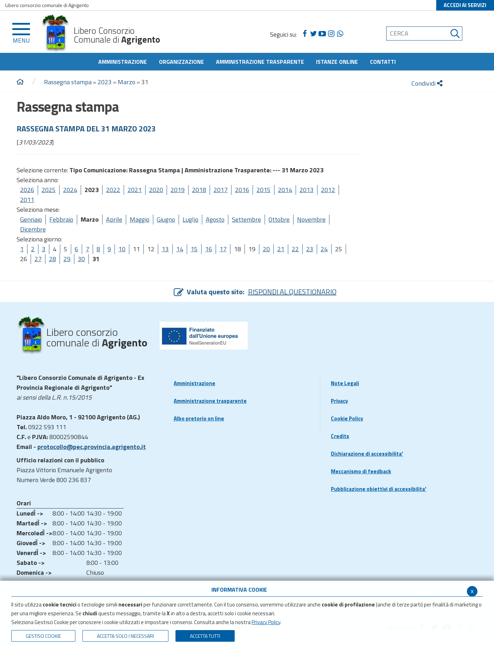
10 (121, 249)
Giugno (166, 219)
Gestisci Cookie (43, 636)
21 (280, 249)
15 (194, 249)
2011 (27, 199)
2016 (242, 190)
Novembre (311, 219)
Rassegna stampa (68, 82)
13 (165, 249)
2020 (156, 190)
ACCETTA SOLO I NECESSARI (125, 636)
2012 (328, 190)
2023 (105, 82)
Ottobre (279, 219)
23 (309, 249)
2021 (135, 190)
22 (295, 249)
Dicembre (33, 229)
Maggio (139, 219)
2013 (307, 190)
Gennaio (31, 219)
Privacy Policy (266, 622)
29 (66, 259)
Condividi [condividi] (427, 83)
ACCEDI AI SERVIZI (465, 5)
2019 (178, 190)
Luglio (190, 219)
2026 (27, 190)
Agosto (215, 219)
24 (324, 249)
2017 (221, 190)
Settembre (246, 219)
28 (52, 259)
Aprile (114, 219)
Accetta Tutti (205, 636)
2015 (264, 190)
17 (223, 249)
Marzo (126, 82)
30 (81, 259)
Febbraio (61, 219)
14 (179, 249)
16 (208, 249)
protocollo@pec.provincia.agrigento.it (91, 446)
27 (38, 259)
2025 (49, 190)
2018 (199, 190)
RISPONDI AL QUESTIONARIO (292, 291)
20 (266, 249)
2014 (285, 190)
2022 (113, 190)
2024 (70, 190)
